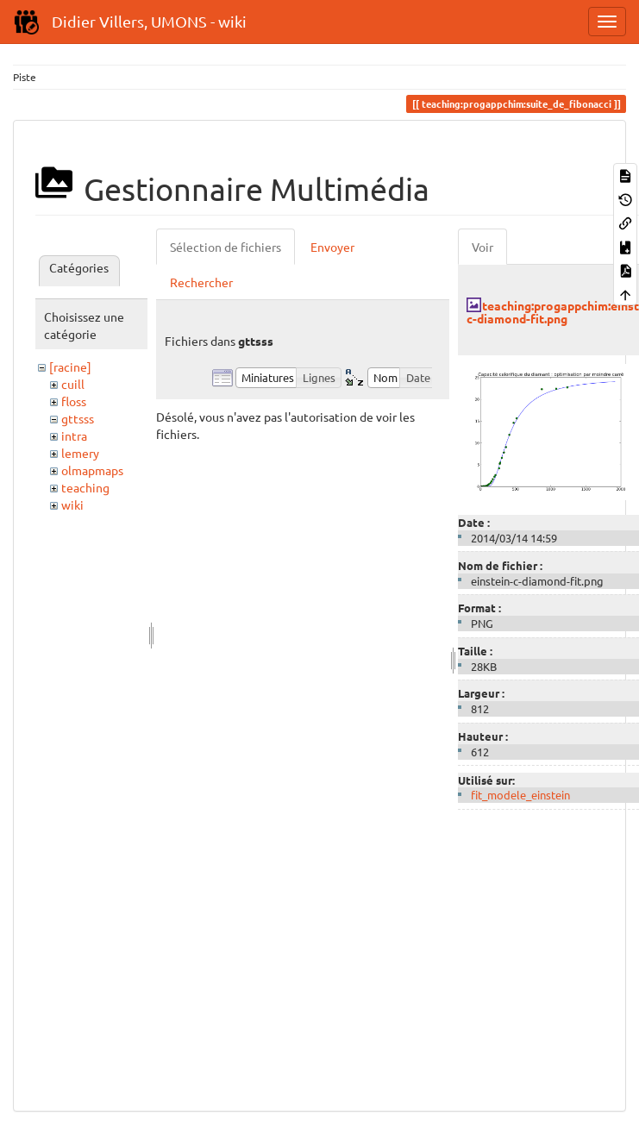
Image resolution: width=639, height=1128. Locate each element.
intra (74, 435)
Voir (482, 246)
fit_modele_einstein (520, 794)
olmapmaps (92, 470)
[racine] (70, 366)
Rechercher (201, 282)
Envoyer (332, 246)
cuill (73, 384)
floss (73, 401)
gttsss (77, 418)
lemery (80, 453)
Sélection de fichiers (225, 246)
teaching (85, 487)
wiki (72, 504)
